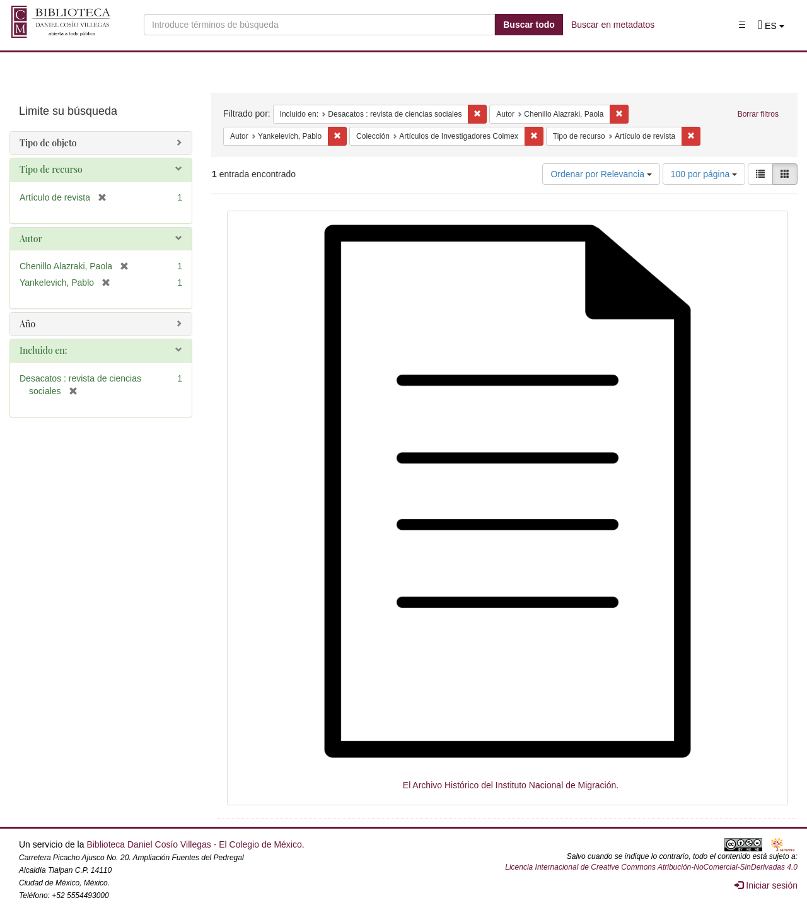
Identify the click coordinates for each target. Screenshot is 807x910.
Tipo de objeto (48, 143)
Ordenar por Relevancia (601, 174)
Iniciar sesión (766, 885)
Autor (31, 239)
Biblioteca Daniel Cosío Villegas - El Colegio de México (193, 844)
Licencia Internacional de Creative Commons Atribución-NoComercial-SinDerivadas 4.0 (651, 867)
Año (27, 324)
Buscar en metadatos (612, 25)
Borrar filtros (758, 114)
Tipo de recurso (51, 169)
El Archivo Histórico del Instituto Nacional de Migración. (510, 785)
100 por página (704, 174)
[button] (771, 26)
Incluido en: (43, 350)
